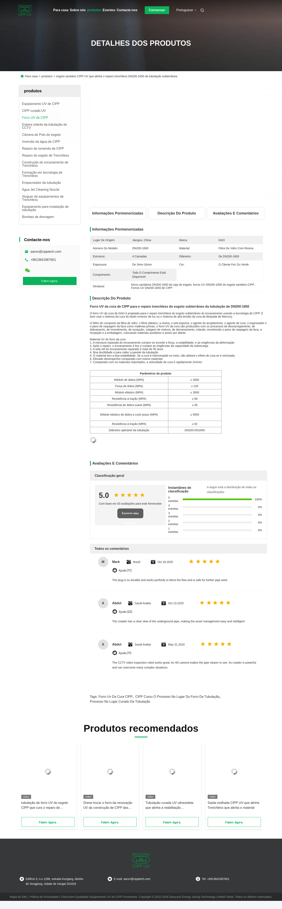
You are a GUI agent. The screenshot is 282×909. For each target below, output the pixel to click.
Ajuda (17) (125, 570)
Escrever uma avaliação (130, 515)
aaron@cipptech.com (46, 251)
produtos (94, 10)
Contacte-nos (127, 10)
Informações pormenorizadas (117, 213)
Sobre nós (78, 10)
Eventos (109, 10)
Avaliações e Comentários (235, 213)
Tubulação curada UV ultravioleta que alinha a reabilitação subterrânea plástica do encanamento (169, 805)
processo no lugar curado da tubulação (120, 701)
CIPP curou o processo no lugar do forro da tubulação (177, 696)
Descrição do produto (177, 213)
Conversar (157, 10)
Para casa (60, 10)
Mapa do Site (18, 896)
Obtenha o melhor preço (199, 194)
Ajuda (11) (125, 653)
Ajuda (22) (125, 612)
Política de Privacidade (44, 896)
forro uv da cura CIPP (115, 696)
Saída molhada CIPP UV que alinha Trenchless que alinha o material (233, 805)
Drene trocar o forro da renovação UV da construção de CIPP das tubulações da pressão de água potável (107, 805)
